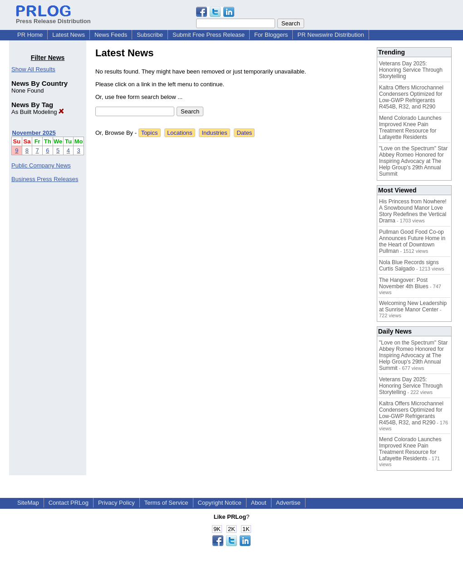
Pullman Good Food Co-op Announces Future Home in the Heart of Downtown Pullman (412, 241)
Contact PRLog (69, 502)
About (258, 502)
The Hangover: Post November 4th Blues (404, 283)
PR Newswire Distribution (330, 34)
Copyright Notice (219, 502)
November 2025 (34, 132)
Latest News (68, 34)
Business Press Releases (44, 179)
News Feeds (110, 34)
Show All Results (33, 69)
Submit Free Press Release (208, 34)
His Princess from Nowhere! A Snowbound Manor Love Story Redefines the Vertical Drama (413, 211)
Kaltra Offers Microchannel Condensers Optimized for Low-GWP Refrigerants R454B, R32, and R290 (411, 97)
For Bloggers (271, 34)
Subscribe (150, 34)
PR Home (30, 34)
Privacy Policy (116, 502)
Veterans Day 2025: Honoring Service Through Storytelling (411, 69)
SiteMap (28, 502)
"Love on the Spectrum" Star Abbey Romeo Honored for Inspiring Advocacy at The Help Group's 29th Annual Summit (413, 161)
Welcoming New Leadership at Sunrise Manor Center (413, 306)
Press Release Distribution (53, 18)
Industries (214, 132)
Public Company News (41, 165)
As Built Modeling (37, 111)
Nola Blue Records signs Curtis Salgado (408, 265)
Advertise (288, 502)
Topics (149, 132)
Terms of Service (166, 502)
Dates (244, 132)
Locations (179, 132)
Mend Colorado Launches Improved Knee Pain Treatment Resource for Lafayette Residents (410, 127)
